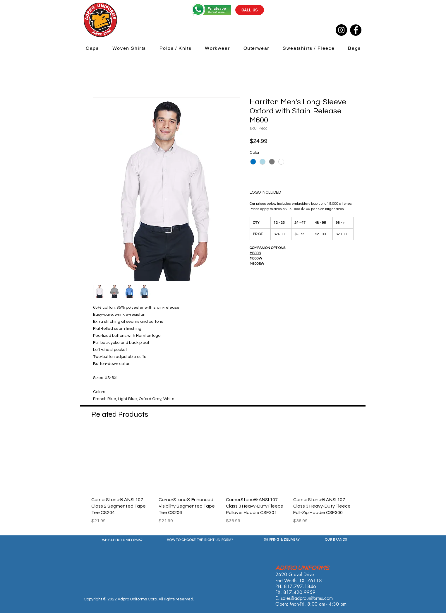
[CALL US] (249, 10)
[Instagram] (341, 30)
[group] (223, 480)
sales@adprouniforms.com (307, 598)
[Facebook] (355, 30)
